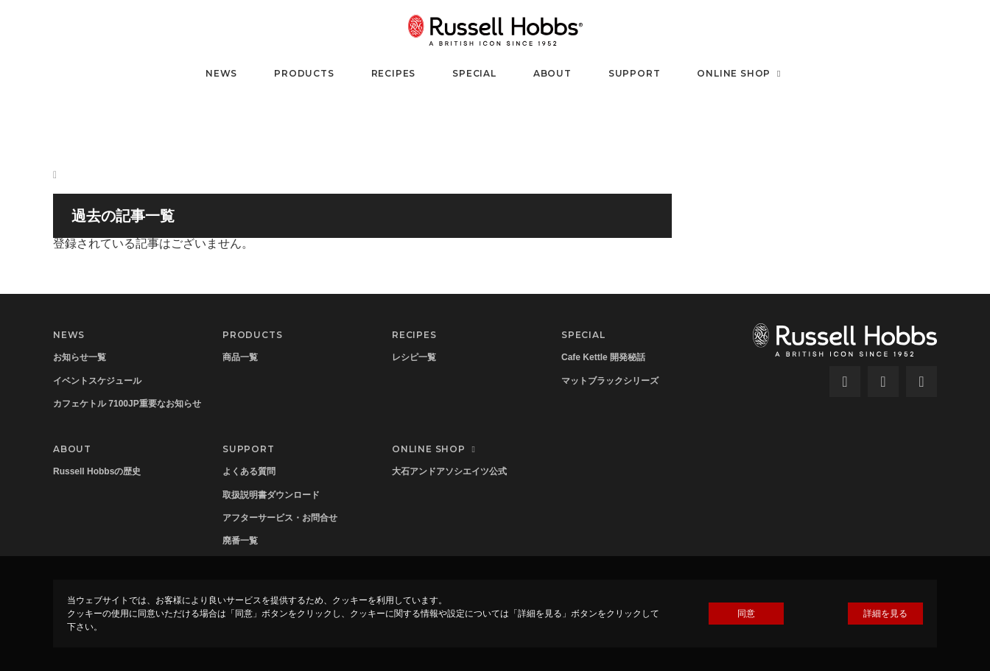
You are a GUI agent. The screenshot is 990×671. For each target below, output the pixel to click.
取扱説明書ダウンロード (271, 495)
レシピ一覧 (414, 357)
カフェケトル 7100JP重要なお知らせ (127, 403)
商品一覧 (240, 357)
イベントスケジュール (97, 381)
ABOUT (552, 73)
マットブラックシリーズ (610, 381)
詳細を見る (885, 613)
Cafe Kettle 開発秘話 (603, 357)
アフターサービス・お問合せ (279, 518)
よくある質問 (248, 471)
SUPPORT (634, 73)
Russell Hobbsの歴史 (97, 471)
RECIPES (393, 73)
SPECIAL (474, 73)
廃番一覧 (240, 540)
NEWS (221, 73)
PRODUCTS (304, 73)
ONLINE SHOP (740, 73)
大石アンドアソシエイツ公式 (449, 471)
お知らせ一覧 (79, 357)
